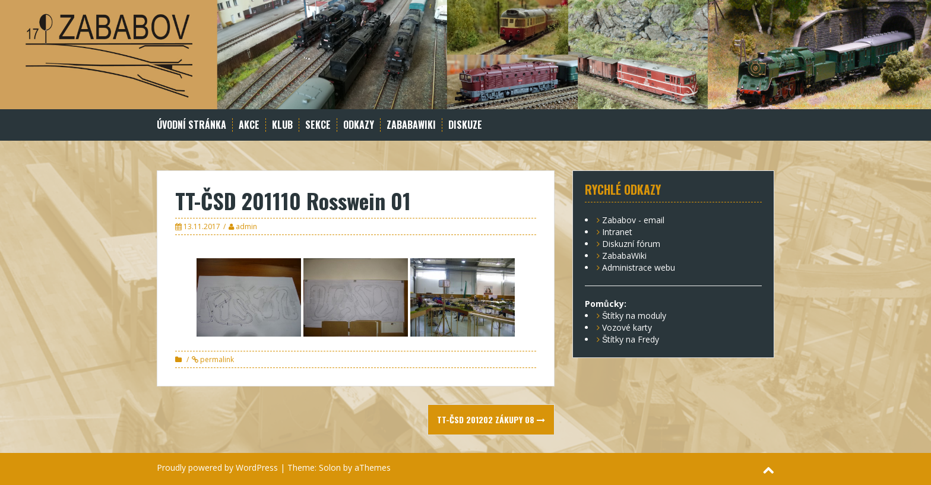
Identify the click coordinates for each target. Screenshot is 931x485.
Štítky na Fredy (630, 339)
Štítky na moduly (634, 315)
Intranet (617, 231)
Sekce (318, 125)
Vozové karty (627, 327)
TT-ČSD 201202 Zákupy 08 (491, 419)
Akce (249, 125)
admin (246, 226)
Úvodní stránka (191, 125)
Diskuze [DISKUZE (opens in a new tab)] (465, 125)
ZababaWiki (411, 125)
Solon (330, 467)
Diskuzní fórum (631, 243)
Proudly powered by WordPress (217, 467)
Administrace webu (638, 267)
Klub (282, 125)
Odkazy (358, 125)
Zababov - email (633, 220)
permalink (216, 359)
